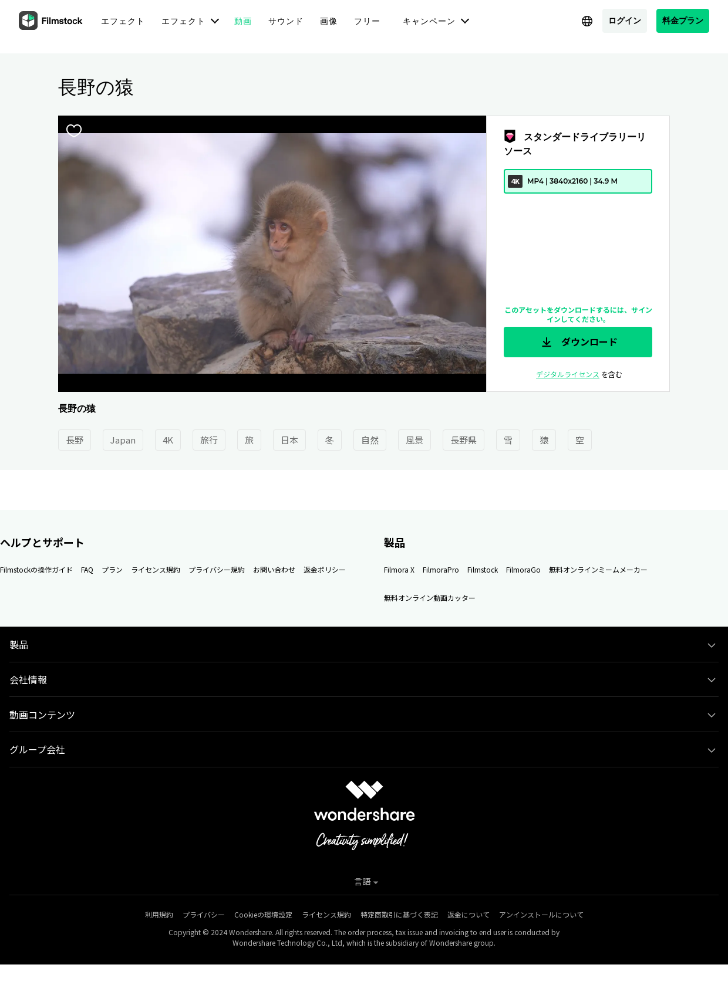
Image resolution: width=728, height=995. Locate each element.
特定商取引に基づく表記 (399, 914)
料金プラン (682, 20)
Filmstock (482, 569)
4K (168, 440)
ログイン (624, 20)
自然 (370, 440)
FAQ (87, 569)
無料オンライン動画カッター (430, 598)
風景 (414, 440)
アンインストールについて (541, 914)
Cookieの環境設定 (263, 914)
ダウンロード (578, 342)
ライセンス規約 (155, 569)
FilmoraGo (523, 569)
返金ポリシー (325, 569)
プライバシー (204, 914)
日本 (289, 440)
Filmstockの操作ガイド (36, 569)
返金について (468, 914)
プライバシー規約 (216, 569)
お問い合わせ (274, 569)
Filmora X (399, 569)
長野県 (463, 440)
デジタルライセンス (567, 374)
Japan (123, 440)
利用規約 (159, 914)
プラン (112, 569)
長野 (74, 440)
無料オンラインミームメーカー (598, 569)
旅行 (209, 440)
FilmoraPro (441, 569)
